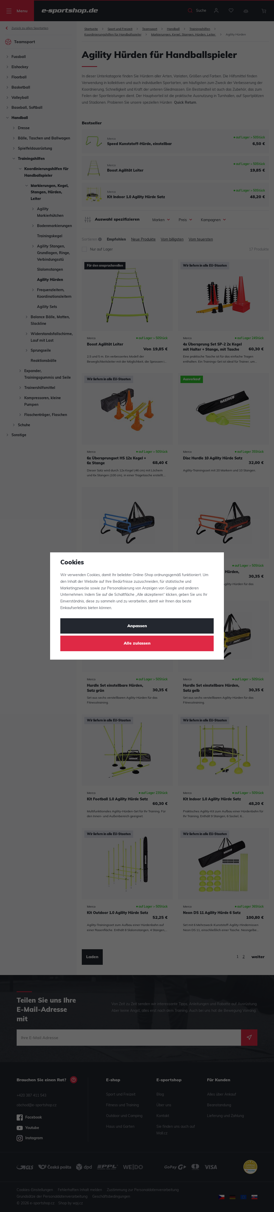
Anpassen (137, 626)
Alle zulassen (137, 643)
